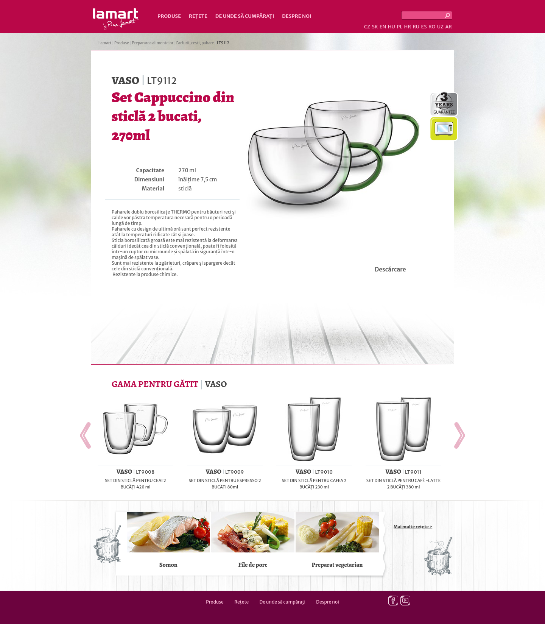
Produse (169, 16)
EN (383, 26)
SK (375, 26)
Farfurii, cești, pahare (195, 43)
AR (448, 26)
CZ (367, 26)
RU (416, 26)
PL (399, 26)
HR (407, 26)
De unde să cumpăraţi (244, 16)
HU (391, 26)
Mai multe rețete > (413, 526)
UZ (440, 26)
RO (431, 26)
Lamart (116, 19)
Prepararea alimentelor (152, 43)
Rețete (198, 16)
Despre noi (296, 16)
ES (424, 26)
